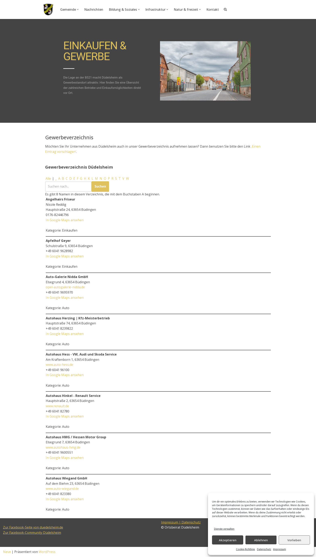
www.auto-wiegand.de (62, 488)
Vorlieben (294, 540)
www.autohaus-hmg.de (63, 447)
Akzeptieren (227, 540)
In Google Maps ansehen (65, 220)
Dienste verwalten (224, 529)
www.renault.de (57, 406)
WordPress (47, 552)
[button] (78, 9)
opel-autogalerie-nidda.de (65, 287)
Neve (7, 552)
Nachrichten (93, 9)
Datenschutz (264, 549)
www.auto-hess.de (59, 364)
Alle (48, 178)
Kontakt (212, 9)
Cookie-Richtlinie (245, 549)
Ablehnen (261, 540)
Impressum (279, 549)
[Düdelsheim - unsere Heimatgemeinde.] (48, 9)
